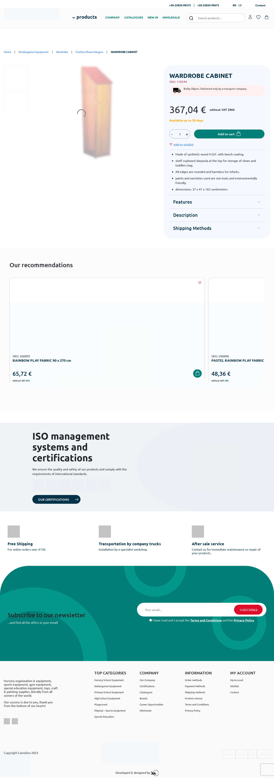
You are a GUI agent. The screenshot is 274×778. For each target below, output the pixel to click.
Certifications (147, 686)
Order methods (193, 680)
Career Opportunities (151, 704)
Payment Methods (195, 686)
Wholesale (145, 710)
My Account (236, 680)
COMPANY (112, 17)
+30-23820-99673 (208, 5)
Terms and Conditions (206, 620)
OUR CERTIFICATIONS (53, 499)
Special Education (104, 716)
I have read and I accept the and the (201, 620)
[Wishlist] (184, 144)
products (86, 17)
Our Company (147, 680)
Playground (100, 704)
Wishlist (234, 686)
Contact (260, 5)
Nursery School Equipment (109, 680)
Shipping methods (195, 692)
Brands (143, 698)
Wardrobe (62, 52)
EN (234, 5)
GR (240, 5)
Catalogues (146, 692)
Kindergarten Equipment (34, 52)
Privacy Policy (244, 620)
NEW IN (153, 17)
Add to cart (226, 134)
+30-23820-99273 (180, 5)
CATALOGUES (133, 17)
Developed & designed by (137, 773)
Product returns (193, 698)
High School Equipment (107, 698)
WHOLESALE (171, 17)
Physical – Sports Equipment (110, 710)
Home (7, 52)
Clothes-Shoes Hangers (89, 52)
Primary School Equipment (109, 692)
